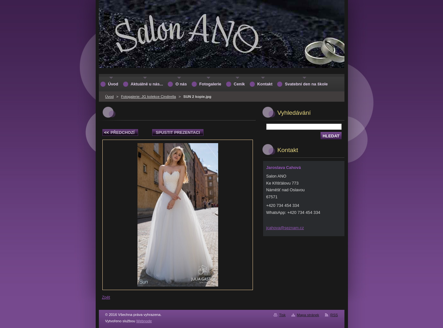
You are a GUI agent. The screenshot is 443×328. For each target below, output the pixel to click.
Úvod (109, 96)
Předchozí (119, 132)
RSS (334, 315)
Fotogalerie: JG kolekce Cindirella (148, 96)
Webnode (144, 321)
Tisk (282, 315)
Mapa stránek (308, 315)
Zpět (106, 297)
